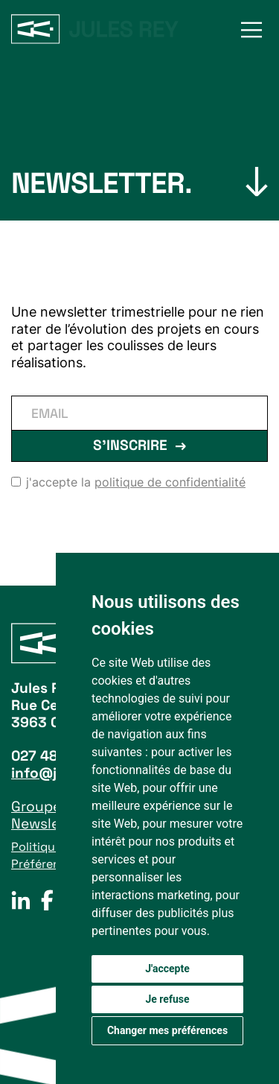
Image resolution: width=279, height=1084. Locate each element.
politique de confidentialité (170, 482)
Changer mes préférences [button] (167, 1030)
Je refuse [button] (167, 999)
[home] (95, 29)
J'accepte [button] (167, 968)
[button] (251, 30)
